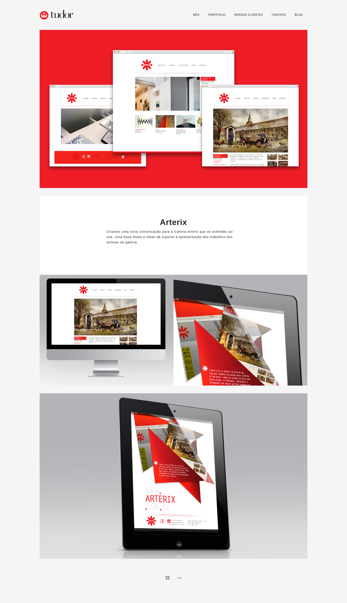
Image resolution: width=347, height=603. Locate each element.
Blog (299, 14)
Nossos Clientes (249, 14)
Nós (196, 14)
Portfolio (217, 14)
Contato (279, 14)
